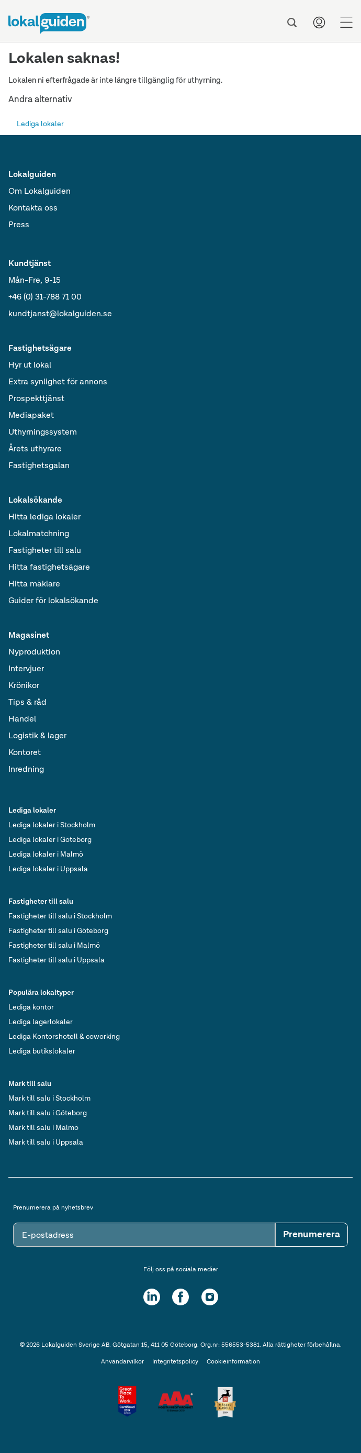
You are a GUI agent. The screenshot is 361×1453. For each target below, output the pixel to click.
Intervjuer (26, 669)
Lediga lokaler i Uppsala (48, 869)
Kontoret (24, 753)
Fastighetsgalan (39, 466)
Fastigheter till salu (44, 551)
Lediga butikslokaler (41, 1051)
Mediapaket (31, 416)
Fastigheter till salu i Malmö (54, 945)
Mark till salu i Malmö (43, 1128)
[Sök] (291, 22)
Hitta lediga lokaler (44, 517)
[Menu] (346, 22)
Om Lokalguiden (39, 191)
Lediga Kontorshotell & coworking (64, 1036)
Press (18, 225)
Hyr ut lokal (29, 365)
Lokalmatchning (38, 534)
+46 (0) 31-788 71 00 (45, 297)
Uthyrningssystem (42, 432)
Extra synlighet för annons (57, 382)
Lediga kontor (31, 1007)
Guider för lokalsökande (53, 601)
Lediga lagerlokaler (40, 1022)
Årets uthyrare (35, 449)
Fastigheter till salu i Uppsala (56, 960)
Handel (22, 719)
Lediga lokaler (40, 124)
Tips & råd (27, 702)
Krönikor (23, 686)
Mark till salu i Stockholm (49, 1098)
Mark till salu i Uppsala (45, 1142)
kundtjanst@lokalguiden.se (60, 314)
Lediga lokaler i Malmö (45, 854)
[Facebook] (180, 1297)
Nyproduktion (34, 652)
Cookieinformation (233, 1362)
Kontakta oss (33, 208)
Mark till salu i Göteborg (47, 1113)
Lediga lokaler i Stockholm (51, 825)
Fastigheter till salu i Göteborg (58, 931)
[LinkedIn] (151, 1297)
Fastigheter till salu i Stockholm (60, 916)
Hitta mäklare (34, 584)
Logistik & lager (37, 736)
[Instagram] (209, 1297)
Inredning (26, 770)
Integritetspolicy (175, 1362)
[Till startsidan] (48, 23)
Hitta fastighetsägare (49, 567)
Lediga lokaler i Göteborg (50, 840)
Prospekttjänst (36, 399)
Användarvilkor (122, 1362)
